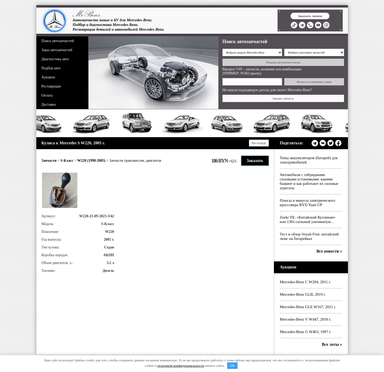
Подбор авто (51, 68)
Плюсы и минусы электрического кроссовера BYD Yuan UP (307, 202)
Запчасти (49, 161)
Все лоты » (332, 344)
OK (232, 366)
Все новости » (329, 251)
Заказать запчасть (283, 98)
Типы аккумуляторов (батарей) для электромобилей (309, 160)
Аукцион (48, 77)
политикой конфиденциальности (180, 366)
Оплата (47, 95)
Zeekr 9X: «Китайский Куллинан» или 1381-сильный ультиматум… (308, 219)
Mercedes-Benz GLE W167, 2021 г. (308, 307)
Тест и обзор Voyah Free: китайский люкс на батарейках (309, 236)
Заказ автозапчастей (57, 50)
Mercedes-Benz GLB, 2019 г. (303, 294)
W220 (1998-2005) (91, 161)
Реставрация (51, 86)
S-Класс (66, 161)
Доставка (49, 104)
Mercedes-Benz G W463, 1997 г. (305, 332)
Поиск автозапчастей (58, 41)
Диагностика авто (55, 59)
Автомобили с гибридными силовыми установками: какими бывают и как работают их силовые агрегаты (309, 181)
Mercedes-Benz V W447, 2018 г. (305, 319)
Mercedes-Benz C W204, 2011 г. (305, 282)
